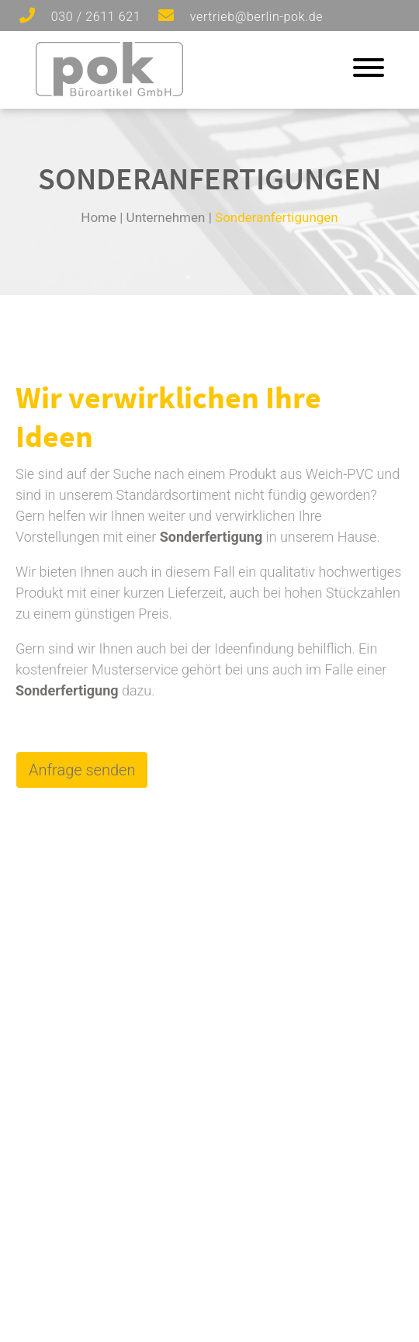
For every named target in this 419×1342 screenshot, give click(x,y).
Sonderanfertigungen (276, 217)
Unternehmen (166, 217)
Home (98, 217)
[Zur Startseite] (109, 91)
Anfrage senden (82, 770)
